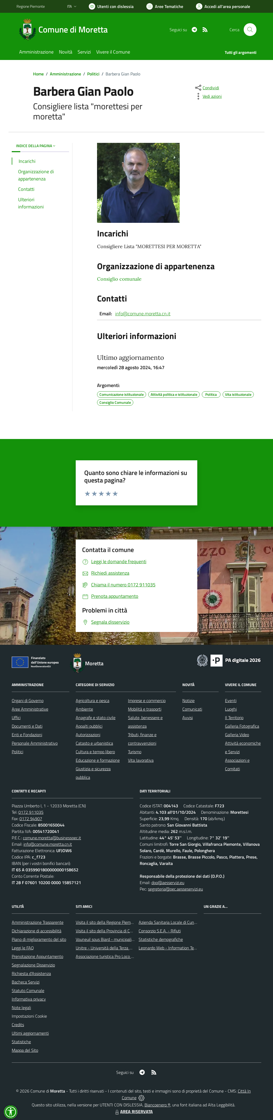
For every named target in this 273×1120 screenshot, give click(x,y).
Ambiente (84, 709)
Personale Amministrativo (35, 743)
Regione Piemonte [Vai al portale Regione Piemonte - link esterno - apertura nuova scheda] (31, 6)
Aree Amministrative (30, 709)
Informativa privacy (29, 999)
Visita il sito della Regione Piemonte (107, 922)
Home (38, 74)
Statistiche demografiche (161, 939)
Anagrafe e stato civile (95, 717)
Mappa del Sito (25, 1050)
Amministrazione (65, 74)
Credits (18, 1024)
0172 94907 (30, 818)
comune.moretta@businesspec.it (52, 838)
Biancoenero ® (157, 1105)
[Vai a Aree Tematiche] (165, 6)
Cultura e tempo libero (95, 751)
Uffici (16, 717)
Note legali (21, 1007)
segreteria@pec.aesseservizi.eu (175, 889)
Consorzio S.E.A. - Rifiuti (160, 931)
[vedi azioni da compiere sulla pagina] (208, 96)
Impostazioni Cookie (29, 1016)
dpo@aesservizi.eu (167, 882)
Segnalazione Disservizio (33, 965)
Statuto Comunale (28, 990)
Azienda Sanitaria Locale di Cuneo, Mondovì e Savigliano (188, 922)
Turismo (134, 751)
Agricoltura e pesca (92, 700)
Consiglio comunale (119, 279)
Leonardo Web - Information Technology (174, 948)
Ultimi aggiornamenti (30, 1033)
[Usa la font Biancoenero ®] (111, 6)
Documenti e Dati (27, 726)
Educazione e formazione (98, 760)
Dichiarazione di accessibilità (36, 931)
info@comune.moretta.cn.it (142, 313)
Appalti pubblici (89, 726)
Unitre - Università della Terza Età (105, 948)
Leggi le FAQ (23, 948)
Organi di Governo (27, 700)
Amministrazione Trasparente (37, 922)
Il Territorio (234, 717)
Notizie (188, 700)
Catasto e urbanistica (94, 743)
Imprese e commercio (147, 700)
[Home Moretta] (65, 30)
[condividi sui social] (206, 87)
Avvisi (187, 717)
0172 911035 (30, 812)
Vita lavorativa (141, 760)
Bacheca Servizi (25, 982)
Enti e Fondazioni (27, 734)
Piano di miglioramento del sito (39, 939)
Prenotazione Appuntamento (37, 956)
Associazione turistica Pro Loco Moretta (110, 956)
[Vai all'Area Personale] (223, 6)
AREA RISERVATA (133, 1111)
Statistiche (21, 1041)
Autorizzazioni (88, 734)
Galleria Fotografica (242, 726)
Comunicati (192, 709)
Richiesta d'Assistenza (31, 973)
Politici (93, 74)
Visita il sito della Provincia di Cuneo (107, 931)
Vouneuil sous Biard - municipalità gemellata (115, 939)
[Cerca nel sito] (250, 29)
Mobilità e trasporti (144, 709)
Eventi (230, 700)
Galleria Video (237, 734)
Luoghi (231, 709)
